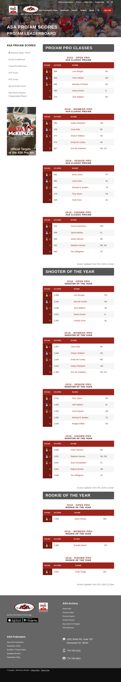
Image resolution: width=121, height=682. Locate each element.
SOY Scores (13, 73)
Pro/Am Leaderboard (17, 59)
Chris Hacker (78, 78)
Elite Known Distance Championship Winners (18, 94)
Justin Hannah (77, 239)
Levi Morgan (77, 71)
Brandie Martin (80, 545)
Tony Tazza (77, 194)
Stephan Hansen (78, 245)
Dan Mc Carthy (80, 301)
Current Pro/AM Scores (18, 66)
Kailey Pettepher (78, 123)
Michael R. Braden (80, 187)
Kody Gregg (80, 572)
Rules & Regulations (65, 2)
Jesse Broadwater (78, 463)
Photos (78, 2)
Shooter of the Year (78, 282)
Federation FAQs (13, 657)
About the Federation (15, 642)
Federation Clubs (13, 646)
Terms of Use (45, 670)
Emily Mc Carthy (78, 142)
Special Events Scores (17, 86)
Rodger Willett (78, 424)
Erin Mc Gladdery (78, 148)
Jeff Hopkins (77, 405)
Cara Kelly (75, 129)
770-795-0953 (74, 658)
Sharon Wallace (78, 136)
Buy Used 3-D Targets (71, 624)
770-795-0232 (74, 651)
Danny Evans (78, 90)
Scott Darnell (77, 411)
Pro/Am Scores (68, 620)
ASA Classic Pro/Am (78, 59)
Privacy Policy (35, 670)
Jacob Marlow (77, 232)
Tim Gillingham (77, 251)
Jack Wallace (78, 97)
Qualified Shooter (14, 653)
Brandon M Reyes (80, 84)
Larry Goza (77, 181)
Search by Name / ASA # (19, 53)
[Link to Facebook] (112, 2)
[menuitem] (66, 2)
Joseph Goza (79, 320)
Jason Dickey (80, 519)
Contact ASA (99, 2)
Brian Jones (77, 174)
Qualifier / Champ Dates (16, 650)
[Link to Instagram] (108, 2)
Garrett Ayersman (78, 226)
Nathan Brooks (77, 469)
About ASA (88, 2)
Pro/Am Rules (68, 612)
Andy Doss (77, 200)
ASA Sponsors (68, 628)
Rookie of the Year (78, 506)
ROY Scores (13, 79)
